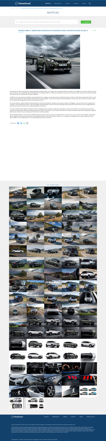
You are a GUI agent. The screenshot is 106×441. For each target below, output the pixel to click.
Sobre (83, 3)
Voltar (94, 30)
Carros (67, 3)
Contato (75, 3)
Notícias (48, 3)
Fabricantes (57, 3)
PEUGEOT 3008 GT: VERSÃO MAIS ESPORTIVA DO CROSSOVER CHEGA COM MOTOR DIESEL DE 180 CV (42, 8)
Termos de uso (91, 416)
